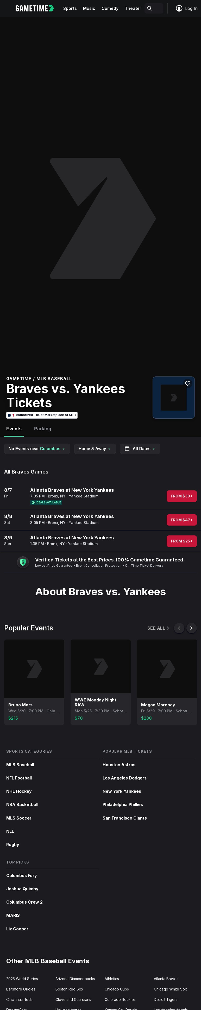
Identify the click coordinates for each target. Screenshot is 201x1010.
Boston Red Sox (69, 989)
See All (158, 628)
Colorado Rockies (120, 999)
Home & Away (95, 448)
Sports (70, 8)
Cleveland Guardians (73, 999)
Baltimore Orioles (20, 989)
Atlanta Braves (166, 978)
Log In (186, 8)
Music (89, 8)
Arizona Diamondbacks (75, 978)
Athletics (112, 978)
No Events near (37, 448)
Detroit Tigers (166, 999)
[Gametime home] (38, 8)
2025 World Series (22, 978)
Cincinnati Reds (19, 999)
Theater (133, 8)
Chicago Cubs (117, 989)
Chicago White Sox (170, 989)
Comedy (110, 8)
